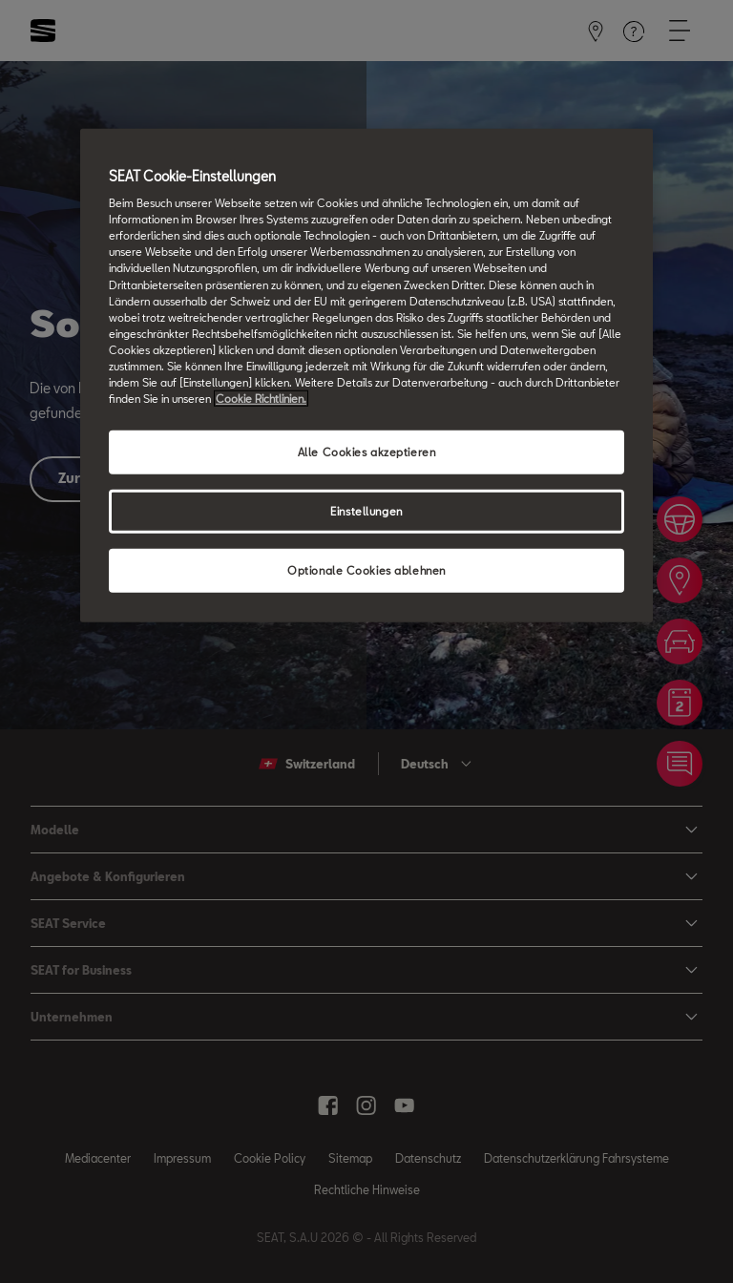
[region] (366, 374)
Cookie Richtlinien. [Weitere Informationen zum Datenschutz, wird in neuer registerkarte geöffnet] (261, 398)
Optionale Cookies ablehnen (366, 570)
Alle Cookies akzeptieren (367, 452)
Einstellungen (366, 511)
